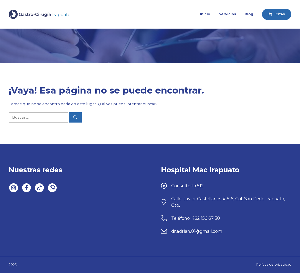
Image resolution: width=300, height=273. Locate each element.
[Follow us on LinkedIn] (13, 188)
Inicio (205, 14)
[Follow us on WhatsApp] (52, 188)
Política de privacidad (273, 264)
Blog (249, 14)
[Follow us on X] (39, 188)
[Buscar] (75, 117)
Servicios (227, 14)
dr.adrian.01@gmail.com (196, 231)
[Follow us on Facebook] (26, 188)
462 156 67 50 (206, 218)
